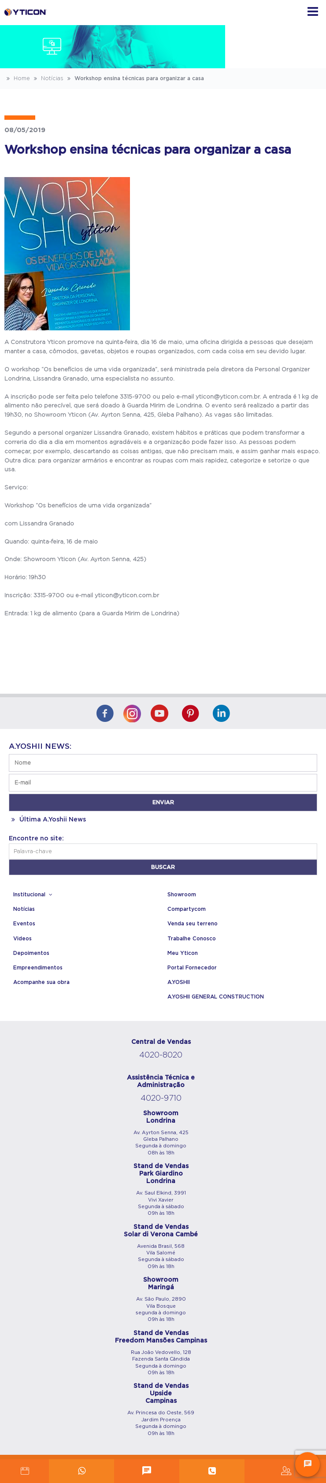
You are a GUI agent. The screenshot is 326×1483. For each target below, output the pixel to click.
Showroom (181, 894)
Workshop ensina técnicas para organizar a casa (134, 78)
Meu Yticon (182, 953)
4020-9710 (161, 1098)
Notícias (47, 78)
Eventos (24, 923)
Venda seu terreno (192, 923)
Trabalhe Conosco (191, 938)
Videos (22, 938)
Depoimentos (31, 953)
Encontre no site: (36, 839)
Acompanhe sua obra (41, 982)
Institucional (34, 894)
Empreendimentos (38, 967)
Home (17, 78)
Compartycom (186, 909)
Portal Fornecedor (192, 967)
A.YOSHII (178, 982)
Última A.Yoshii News (47, 820)
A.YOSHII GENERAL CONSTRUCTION (215, 996)
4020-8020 (160, 1055)
